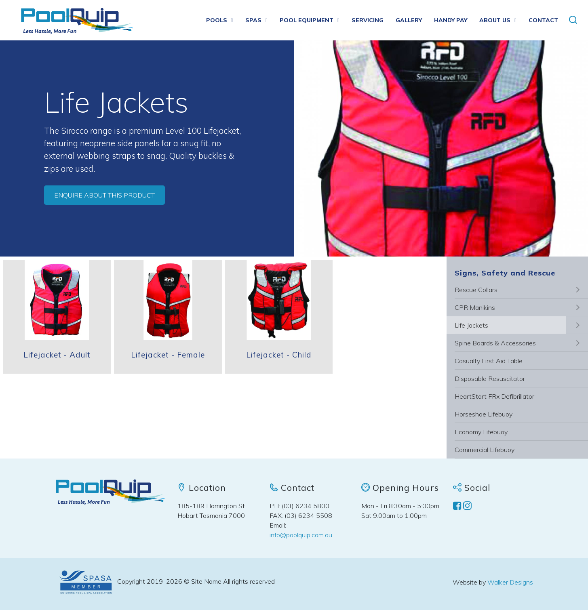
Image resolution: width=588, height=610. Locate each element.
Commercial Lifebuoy (484, 450)
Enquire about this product (104, 195)
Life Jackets (471, 325)
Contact (543, 20)
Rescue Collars (476, 290)
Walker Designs (510, 582)
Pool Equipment (306, 20)
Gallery (409, 20)
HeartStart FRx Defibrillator (494, 396)
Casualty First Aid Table (489, 361)
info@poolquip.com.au (301, 535)
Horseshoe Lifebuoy (483, 414)
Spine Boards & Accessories (495, 343)
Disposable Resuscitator (490, 378)
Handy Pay (450, 20)
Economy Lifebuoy (481, 432)
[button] (573, 20)
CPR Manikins (475, 307)
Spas (253, 20)
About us (494, 20)
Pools (216, 20)
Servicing (368, 20)
